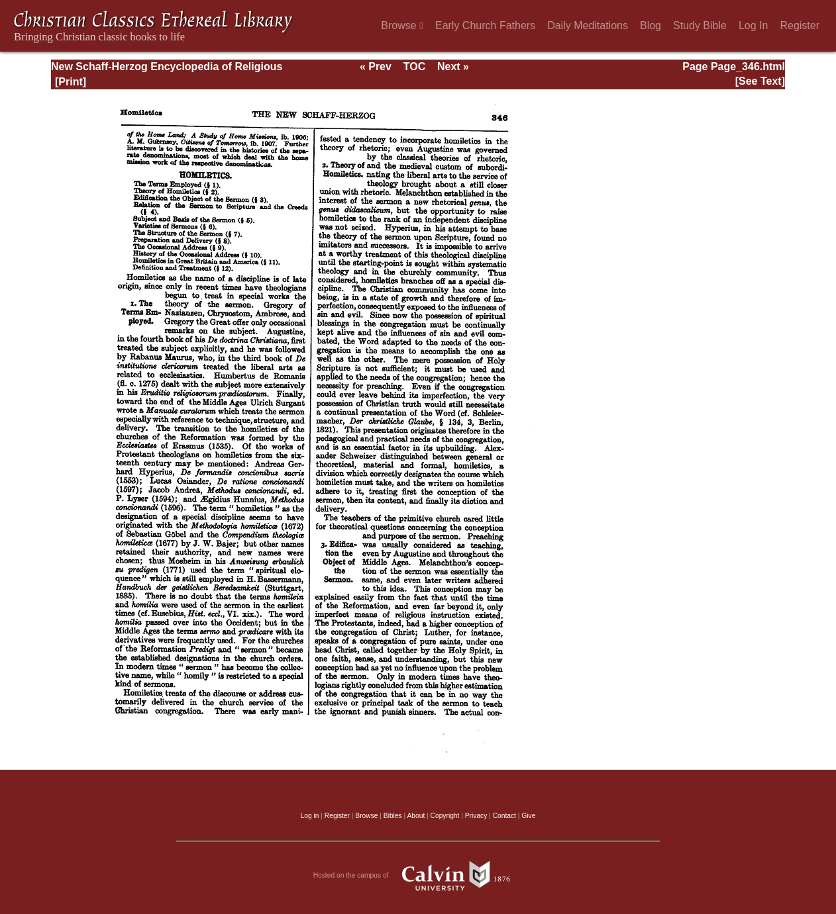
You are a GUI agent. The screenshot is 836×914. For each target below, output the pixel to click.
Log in (310, 815)
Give (528, 815)
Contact (504, 815)
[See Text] (760, 81)
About (416, 815)
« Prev (376, 66)
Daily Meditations (587, 25)
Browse (402, 25)
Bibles (393, 815)
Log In (753, 25)
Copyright (445, 815)
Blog (650, 25)
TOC (414, 66)
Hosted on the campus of (418, 875)
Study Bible (700, 25)
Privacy (476, 815)
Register (799, 25)
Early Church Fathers (485, 25)
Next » (453, 66)
